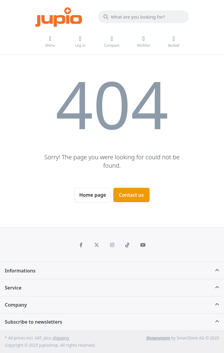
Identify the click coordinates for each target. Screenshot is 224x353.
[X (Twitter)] (96, 245)
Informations (20, 270)
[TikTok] (127, 245)
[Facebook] (81, 245)
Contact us (131, 195)
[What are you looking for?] (143, 16)
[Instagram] (112, 245)
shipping (61, 338)
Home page (92, 195)
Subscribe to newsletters (33, 322)
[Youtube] (143, 245)
